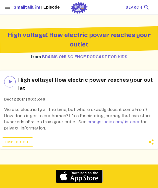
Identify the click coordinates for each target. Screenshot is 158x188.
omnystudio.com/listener (113, 122)
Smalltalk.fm (27, 7)
